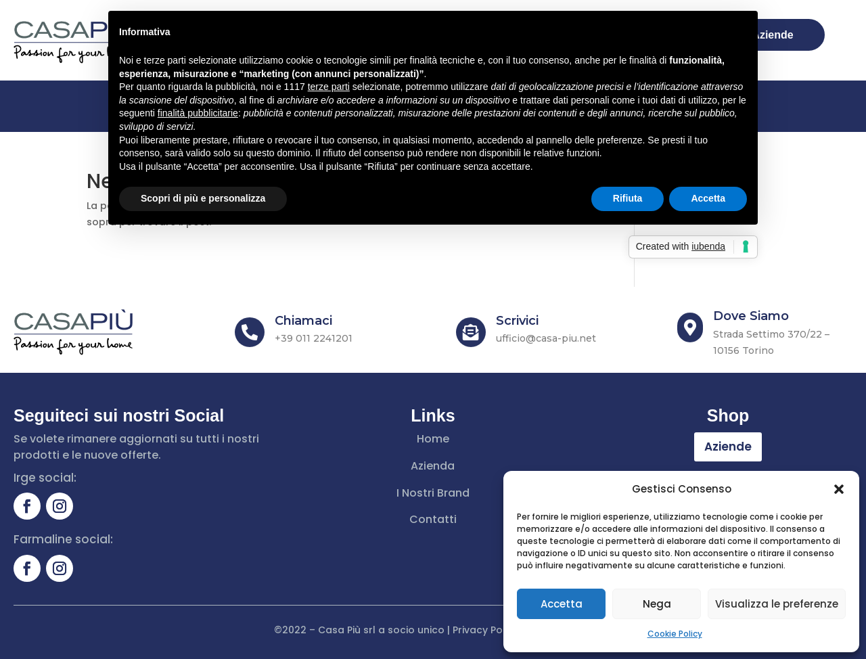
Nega (657, 604)
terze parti (329, 86)
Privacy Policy (486, 630)
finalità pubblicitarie (198, 113)
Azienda (433, 466)
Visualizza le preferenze (776, 604)
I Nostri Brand (433, 493)
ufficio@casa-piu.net (546, 338)
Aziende (728, 446)
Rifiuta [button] (628, 198)
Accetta (562, 604)
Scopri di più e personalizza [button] (203, 198)
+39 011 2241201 (313, 338)
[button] (839, 489)
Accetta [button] (708, 198)
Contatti (433, 519)
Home (433, 439)
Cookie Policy (674, 633)
